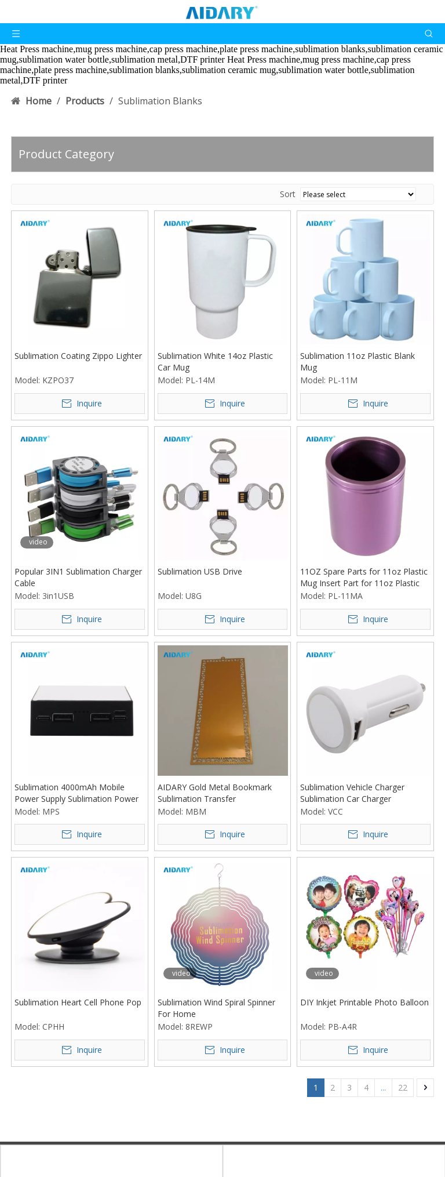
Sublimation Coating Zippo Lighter (78, 355)
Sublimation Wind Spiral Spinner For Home (216, 1008)
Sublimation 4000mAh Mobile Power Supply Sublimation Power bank (76, 793)
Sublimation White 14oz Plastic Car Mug (215, 361)
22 (402, 1087)
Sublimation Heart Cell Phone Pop (77, 1002)
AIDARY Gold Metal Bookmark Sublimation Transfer (215, 793)
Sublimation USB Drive (200, 571)
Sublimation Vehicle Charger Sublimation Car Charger (352, 793)
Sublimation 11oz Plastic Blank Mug (357, 361)
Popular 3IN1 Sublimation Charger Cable (78, 577)
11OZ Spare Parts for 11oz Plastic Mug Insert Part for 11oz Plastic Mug (364, 577)
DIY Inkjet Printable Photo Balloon (364, 1002)
